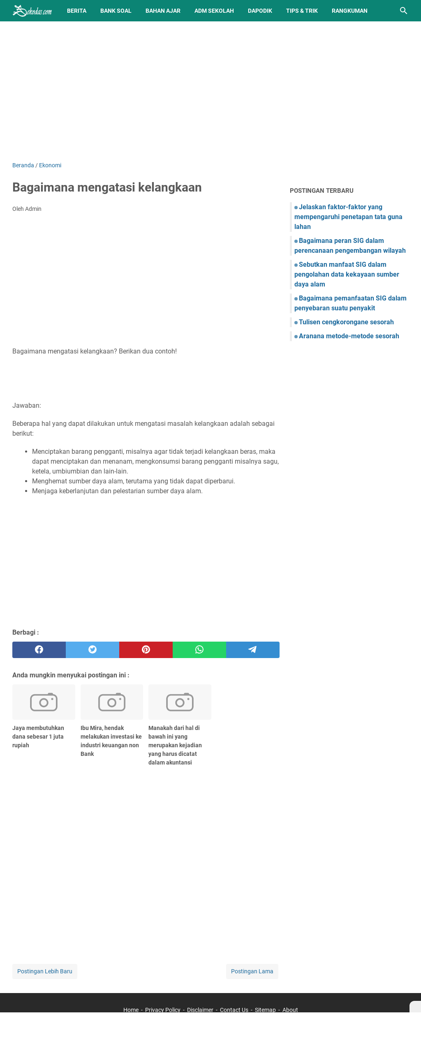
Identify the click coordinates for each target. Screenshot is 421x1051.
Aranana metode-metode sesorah (349, 336)
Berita (76, 10)
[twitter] (92, 650)
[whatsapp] (199, 650)
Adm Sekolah (214, 10)
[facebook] (39, 650)
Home (131, 1010)
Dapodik (260, 10)
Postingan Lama (252, 971)
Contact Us (234, 1010)
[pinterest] (146, 650)
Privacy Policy (162, 1010)
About (290, 1010)
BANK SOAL (116, 10)
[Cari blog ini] (404, 11)
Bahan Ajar (163, 10)
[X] (415, 1006)
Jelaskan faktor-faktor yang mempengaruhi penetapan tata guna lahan (348, 217)
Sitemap (265, 1010)
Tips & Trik (302, 10)
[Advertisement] (210, 91)
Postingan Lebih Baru (44, 971)
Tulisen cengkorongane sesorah (346, 322)
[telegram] (253, 650)
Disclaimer (200, 1010)
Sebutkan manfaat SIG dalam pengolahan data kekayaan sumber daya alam (346, 274)
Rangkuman (350, 10)
